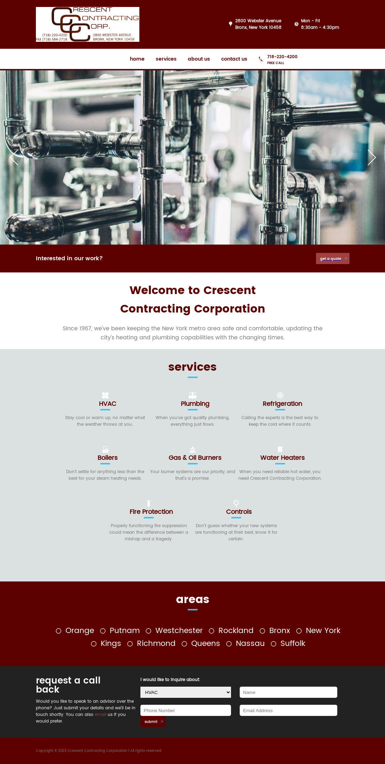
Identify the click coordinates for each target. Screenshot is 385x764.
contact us (234, 59)
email (100, 714)
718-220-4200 (282, 57)
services (166, 59)
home (137, 59)
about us (199, 59)
